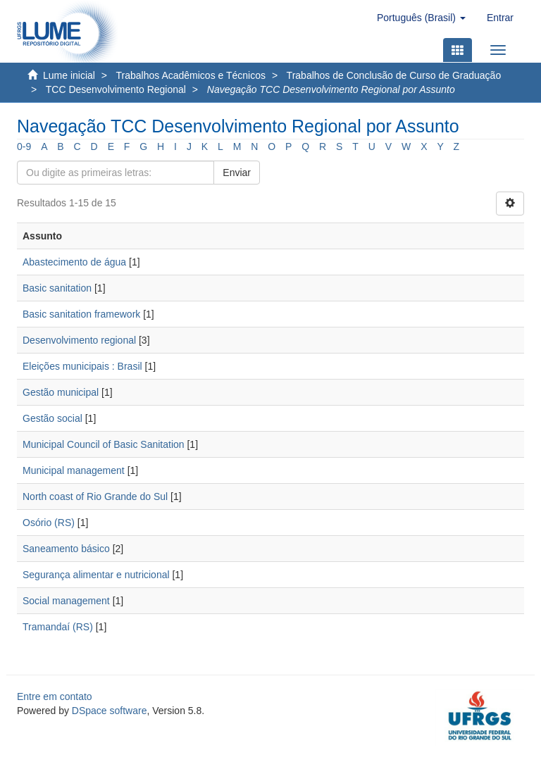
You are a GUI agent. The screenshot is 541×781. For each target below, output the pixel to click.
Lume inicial (69, 75)
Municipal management (74, 470)
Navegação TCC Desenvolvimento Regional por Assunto (331, 89)
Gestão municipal (61, 392)
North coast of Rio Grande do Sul (95, 496)
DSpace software (109, 710)
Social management (66, 600)
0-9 (24, 146)
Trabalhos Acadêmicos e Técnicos (191, 75)
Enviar (237, 172)
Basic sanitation (57, 288)
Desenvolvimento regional (79, 340)
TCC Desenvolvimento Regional (116, 89)
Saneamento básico (66, 548)
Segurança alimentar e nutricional (96, 574)
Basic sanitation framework (81, 314)
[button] (421, 18)
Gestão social (52, 418)
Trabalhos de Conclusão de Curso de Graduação (394, 75)
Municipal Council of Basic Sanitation (104, 444)
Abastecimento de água (74, 262)
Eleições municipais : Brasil (82, 366)
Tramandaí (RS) (58, 626)
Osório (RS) (49, 522)
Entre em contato (54, 696)
